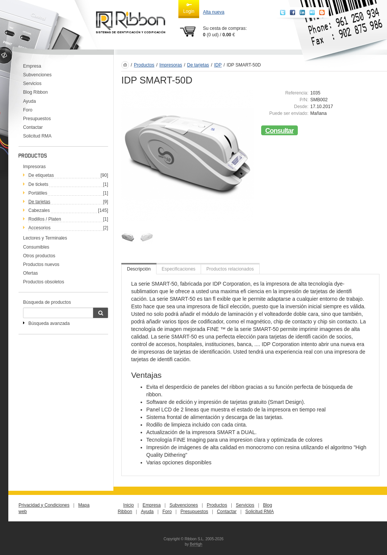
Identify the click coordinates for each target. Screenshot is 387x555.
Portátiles (37, 193)
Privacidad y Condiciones (44, 505)
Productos (144, 65)
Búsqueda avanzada (49, 323)
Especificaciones (178, 269)
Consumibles (36, 247)
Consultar (279, 130)
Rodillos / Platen (44, 219)
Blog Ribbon (35, 92)
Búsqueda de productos (47, 302)
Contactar (33, 127)
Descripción (139, 269)
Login (188, 8)
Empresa (32, 66)
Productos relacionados (230, 269)
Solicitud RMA (37, 136)
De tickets (38, 184)
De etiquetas (41, 175)
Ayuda (29, 101)
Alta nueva (213, 12)
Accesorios (39, 227)
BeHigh (196, 544)
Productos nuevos (41, 264)
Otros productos (39, 255)
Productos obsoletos (43, 281)
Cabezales (39, 210)
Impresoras (34, 166)
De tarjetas (39, 201)
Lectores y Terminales (45, 238)
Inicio (128, 505)
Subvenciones (37, 74)
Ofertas (30, 273)
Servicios (32, 83)
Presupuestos (37, 118)
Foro (28, 110)
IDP (217, 65)
